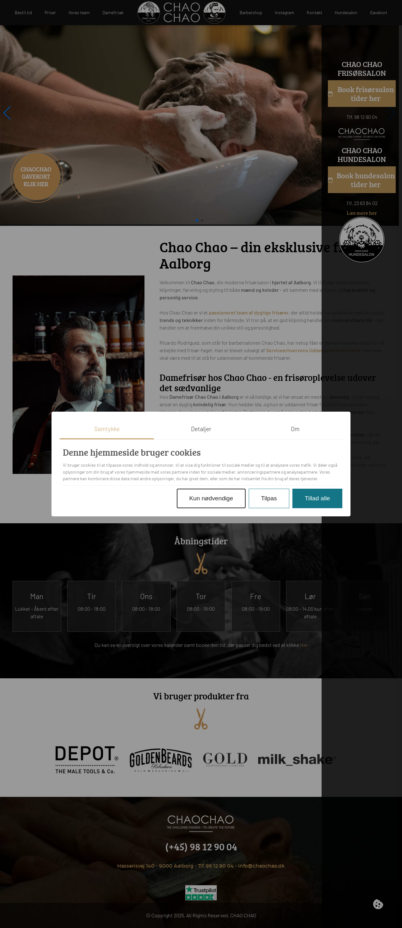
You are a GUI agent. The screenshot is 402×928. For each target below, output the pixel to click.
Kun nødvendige (211, 498)
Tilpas (269, 498)
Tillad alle (317, 498)
